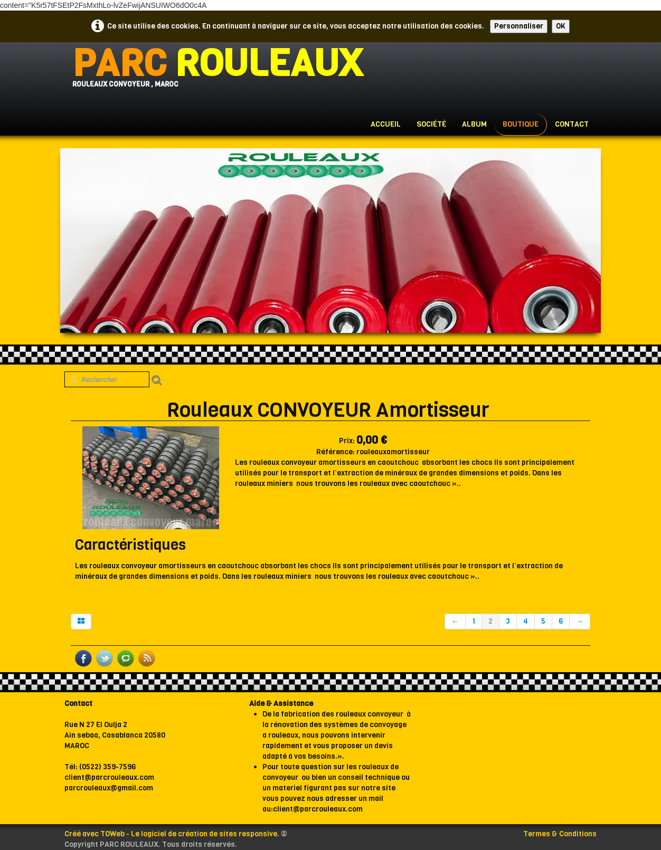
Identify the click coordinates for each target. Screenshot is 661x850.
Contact (572, 124)
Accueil (386, 124)
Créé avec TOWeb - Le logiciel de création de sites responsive (170, 834)
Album (474, 124)
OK (560, 26)
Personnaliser (518, 26)
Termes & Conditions (560, 834)
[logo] (217, 74)
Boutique (521, 124)
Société (431, 124)
